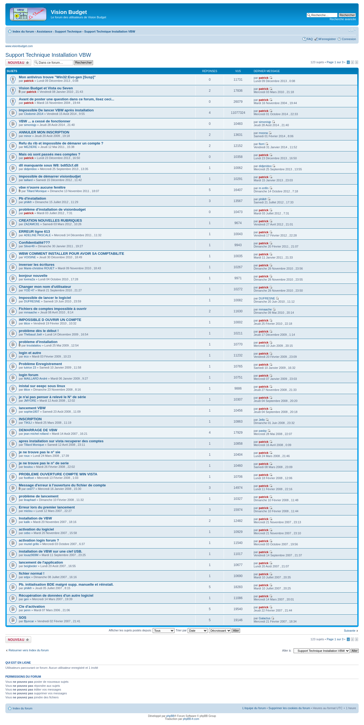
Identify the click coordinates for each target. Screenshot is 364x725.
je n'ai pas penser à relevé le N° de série (52, 397)
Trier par (191, 630)
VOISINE (30, 257)
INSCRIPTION (30, 419)
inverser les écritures (37, 265)
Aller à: (286, 650)
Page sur (335, 62)
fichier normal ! (31, 573)
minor (27, 135)
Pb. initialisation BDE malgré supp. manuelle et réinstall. (66, 584)
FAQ (310, 39)
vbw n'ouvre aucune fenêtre (42, 187)
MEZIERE (30, 146)
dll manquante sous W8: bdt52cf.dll (48, 165)
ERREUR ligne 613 (34, 231)
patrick (29, 80)
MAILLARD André (35, 378)
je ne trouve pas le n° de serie (44, 463)
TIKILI (28, 422)
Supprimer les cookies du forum (289, 708)
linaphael (30, 499)
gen (26, 599)
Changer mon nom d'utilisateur (45, 287)
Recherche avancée (343, 19)
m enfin (264, 188)
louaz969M (31, 555)
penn (27, 610)
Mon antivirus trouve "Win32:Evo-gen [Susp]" (57, 77)
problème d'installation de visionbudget (52, 209)
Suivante (349, 630)
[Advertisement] (189, 14)
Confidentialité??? (34, 243)
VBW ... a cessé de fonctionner (44, 121)
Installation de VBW (35, 518)
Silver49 (29, 246)
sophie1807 (31, 411)
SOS (22, 618)
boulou (28, 466)
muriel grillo (31, 544)
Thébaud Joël (33, 334)
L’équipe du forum (254, 708)
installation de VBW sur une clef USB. (50, 551)
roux (27, 455)
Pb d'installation (32, 198)
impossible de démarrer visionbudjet (50, 176)
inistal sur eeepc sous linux (42, 386)
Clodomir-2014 (33, 113)
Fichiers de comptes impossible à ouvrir (53, 309)
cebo (27, 533)
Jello (262, 419)
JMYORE (30, 400)
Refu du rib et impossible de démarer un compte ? (61, 143)
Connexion (349, 39)
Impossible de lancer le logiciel (45, 298)
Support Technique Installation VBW (109, 31)
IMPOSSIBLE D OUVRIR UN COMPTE (50, 320)
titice (27, 323)
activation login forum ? (39, 540)
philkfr (28, 202)
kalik (27, 522)
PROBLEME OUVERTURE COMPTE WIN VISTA (58, 474)
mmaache (30, 312)
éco (26, 356)
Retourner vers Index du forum (29, 650)
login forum (28, 375)
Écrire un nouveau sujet (18, 62)
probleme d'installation (38, 342)
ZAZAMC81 (31, 224)
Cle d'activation (32, 606)
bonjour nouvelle (33, 276)
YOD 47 (29, 290)
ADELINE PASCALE (37, 235)
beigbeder (30, 566)
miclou (28, 510)
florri (262, 144)
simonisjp (30, 124)
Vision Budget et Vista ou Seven (46, 88)
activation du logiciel (36, 529)
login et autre (30, 353)
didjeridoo (30, 169)
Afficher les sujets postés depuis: (141, 630)
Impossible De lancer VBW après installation (56, 110)
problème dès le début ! (39, 331)
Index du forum (23, 31)
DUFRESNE (32, 301)
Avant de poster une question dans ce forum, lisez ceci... (66, 99)
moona (263, 133)
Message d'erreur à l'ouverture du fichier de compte (62, 485)
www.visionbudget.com (19, 46)
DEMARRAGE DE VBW (38, 430)
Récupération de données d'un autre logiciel (56, 595)
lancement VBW (32, 408)
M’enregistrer (327, 39)
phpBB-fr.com (191, 718)
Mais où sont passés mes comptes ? (49, 154)
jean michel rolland (36, 433)
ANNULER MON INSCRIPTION (44, 132)
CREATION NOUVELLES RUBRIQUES (50, 220)
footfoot (29, 477)
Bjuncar (29, 621)
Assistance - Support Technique (59, 31)
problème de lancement (38, 496)
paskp (263, 430)
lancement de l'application (41, 562)
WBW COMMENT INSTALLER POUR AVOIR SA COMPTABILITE (71, 254)
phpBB (170, 716)
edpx (27, 577)
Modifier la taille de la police (352, 30)
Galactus (264, 618)
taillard (28, 180)
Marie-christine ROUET (39, 268)
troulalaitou (34, 345)
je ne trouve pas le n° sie (39, 452)
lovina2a (29, 279)
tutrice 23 (30, 367)
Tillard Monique (37, 191)
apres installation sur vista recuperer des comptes (61, 441)
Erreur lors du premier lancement (47, 507)
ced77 (31, 488)
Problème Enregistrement (40, 364)
